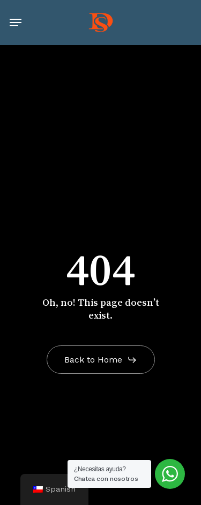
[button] (15, 22)
